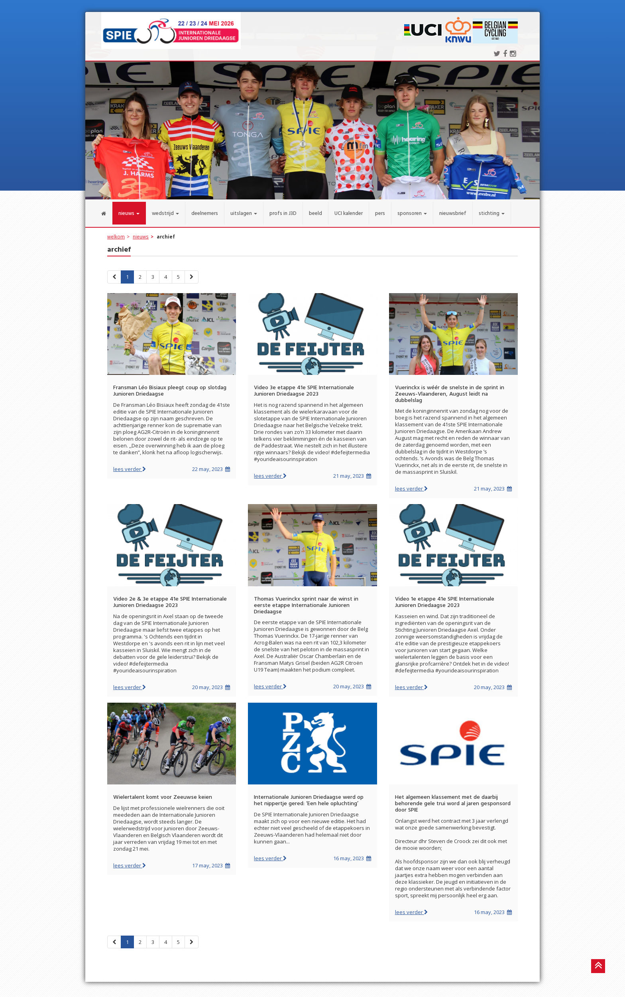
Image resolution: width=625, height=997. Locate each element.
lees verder (129, 464)
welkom (116, 232)
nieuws (141, 232)
